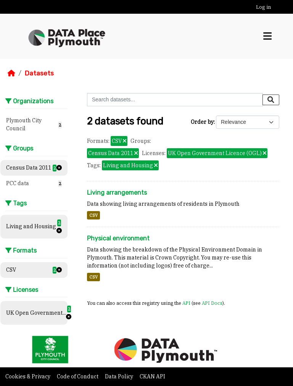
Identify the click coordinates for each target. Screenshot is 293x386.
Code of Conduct (78, 376)
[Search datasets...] (175, 99)
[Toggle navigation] (267, 36)
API (186, 303)
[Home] (11, 73)
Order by (202, 122)
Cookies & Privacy (28, 376)
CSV (93, 215)
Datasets (39, 73)
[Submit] (270, 99)
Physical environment (118, 238)
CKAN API (152, 376)
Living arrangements (117, 192)
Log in (263, 7)
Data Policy (119, 376)
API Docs (212, 303)
